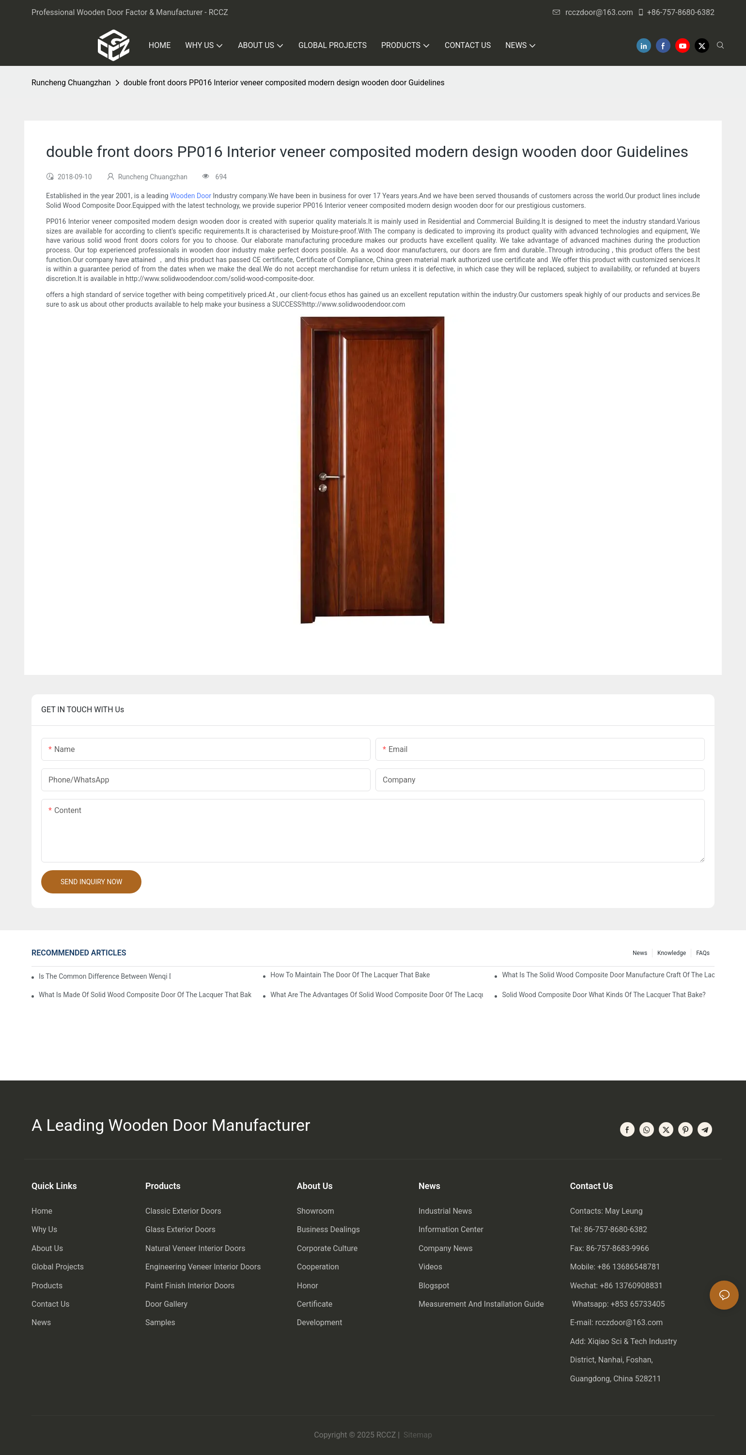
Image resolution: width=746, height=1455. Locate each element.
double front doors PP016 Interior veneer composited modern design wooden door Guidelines (284, 82)
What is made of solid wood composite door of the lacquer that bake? (145, 995)
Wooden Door (190, 196)
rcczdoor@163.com (593, 12)
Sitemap (417, 1434)
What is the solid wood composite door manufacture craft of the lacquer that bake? (608, 975)
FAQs (703, 953)
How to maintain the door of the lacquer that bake (350, 975)
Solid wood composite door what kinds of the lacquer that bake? (603, 995)
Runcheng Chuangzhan (71, 82)
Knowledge (671, 953)
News (640, 953)
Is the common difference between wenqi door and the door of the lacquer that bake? (105, 976)
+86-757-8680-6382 (676, 12)
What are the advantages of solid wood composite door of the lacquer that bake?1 (376, 995)
